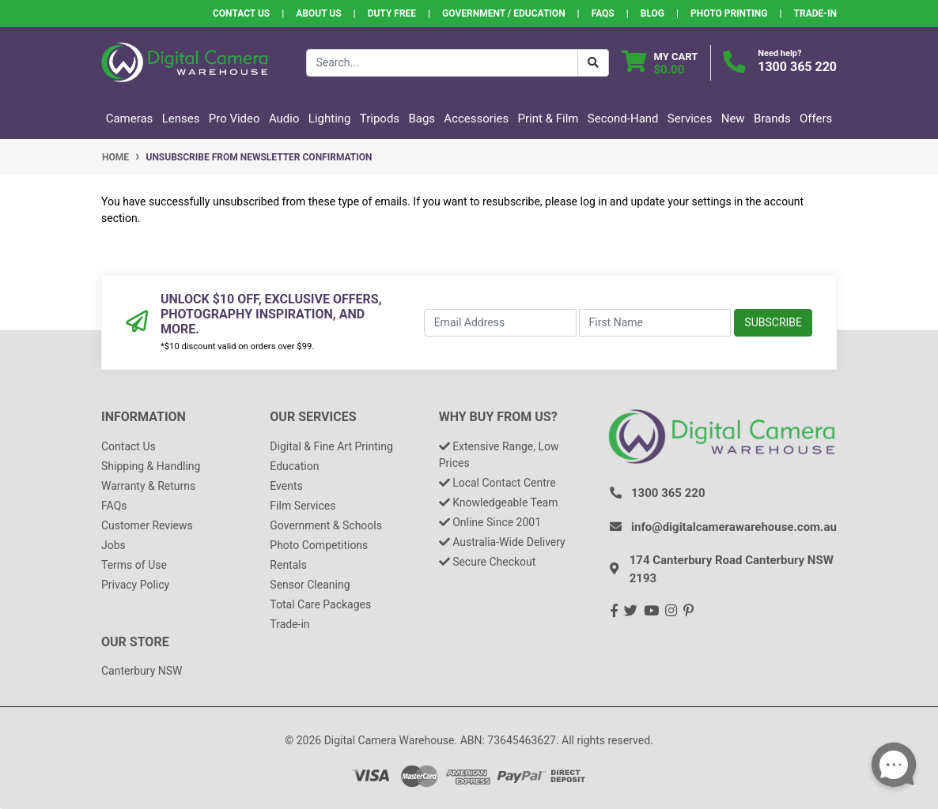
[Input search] (442, 63)
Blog (652, 13)
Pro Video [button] (234, 118)
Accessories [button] (476, 118)
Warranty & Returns (148, 486)
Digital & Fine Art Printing (331, 446)
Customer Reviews (147, 525)
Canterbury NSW (141, 670)
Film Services (302, 505)
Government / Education (503, 13)
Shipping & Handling (150, 466)
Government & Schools (326, 525)
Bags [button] (421, 118)
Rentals (288, 565)
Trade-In (815, 13)
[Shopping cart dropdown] (660, 62)
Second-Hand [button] (623, 118)
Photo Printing (728, 13)
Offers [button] (816, 118)
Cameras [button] (129, 118)
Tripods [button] (379, 118)
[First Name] (655, 323)
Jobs (113, 545)
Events (286, 486)
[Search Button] (593, 63)
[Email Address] (500, 323)
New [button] (733, 118)
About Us (318, 13)
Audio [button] (284, 118)
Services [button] (690, 118)
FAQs (603, 13)
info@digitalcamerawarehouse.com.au (734, 527)
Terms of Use (134, 565)
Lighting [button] (329, 118)
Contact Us (241, 13)
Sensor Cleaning (310, 584)
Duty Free (392, 13)
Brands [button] (772, 118)
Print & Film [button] (548, 118)
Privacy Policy (135, 584)
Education (294, 466)
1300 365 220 (797, 66)
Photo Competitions (319, 545)
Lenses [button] (181, 118)
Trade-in (289, 624)
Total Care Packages (320, 604)
